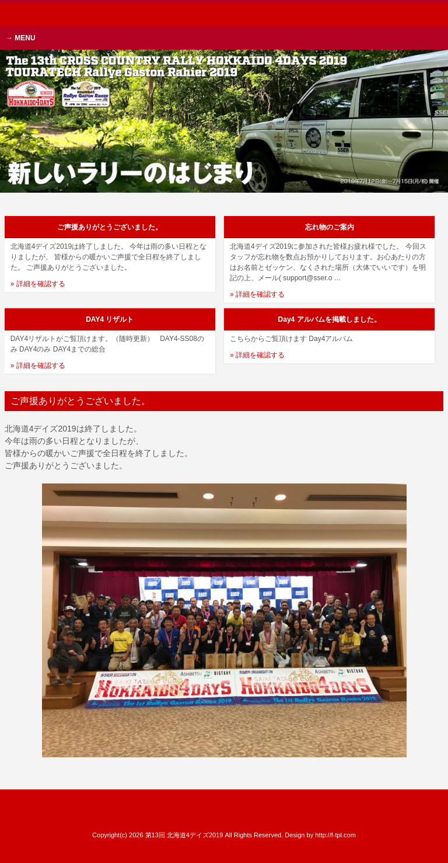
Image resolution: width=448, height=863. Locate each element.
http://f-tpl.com (335, 834)
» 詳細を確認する (37, 284)
